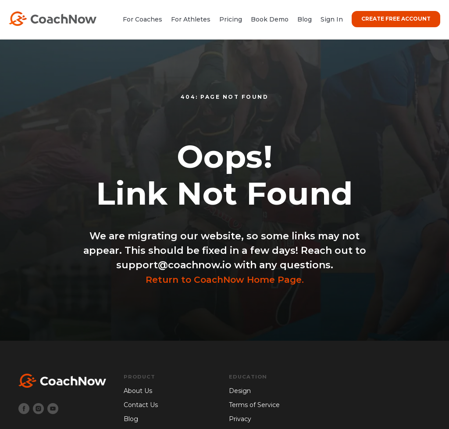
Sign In (332, 19)
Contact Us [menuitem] (141, 405)
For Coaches (142, 19)
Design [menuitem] (240, 391)
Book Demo (270, 19)
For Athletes (190, 19)
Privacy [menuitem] (240, 419)
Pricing (230, 19)
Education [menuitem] (248, 377)
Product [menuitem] (140, 377)
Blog (304, 19)
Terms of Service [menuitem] (254, 405)
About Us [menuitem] (138, 391)
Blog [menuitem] (131, 419)
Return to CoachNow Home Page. (224, 279)
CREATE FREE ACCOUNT (396, 18)
